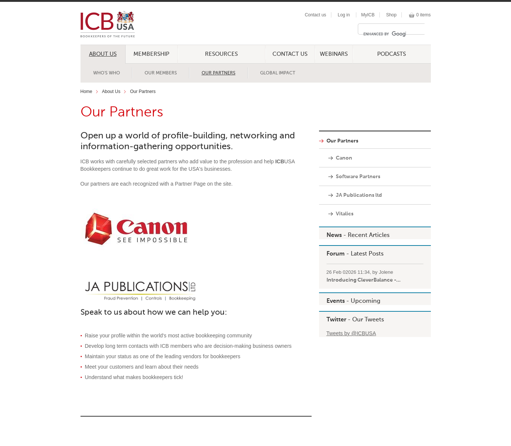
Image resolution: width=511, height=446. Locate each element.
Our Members (161, 73)
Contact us (315, 14)
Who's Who (106, 73)
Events (336, 301)
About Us (103, 54)
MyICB (368, 14)
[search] (384, 33)
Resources (221, 54)
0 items (423, 14)
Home (86, 91)
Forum (336, 254)
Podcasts (391, 54)
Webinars (334, 54)
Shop (391, 14)
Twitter (336, 320)
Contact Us (289, 54)
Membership (151, 54)
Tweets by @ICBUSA (351, 333)
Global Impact (277, 73)
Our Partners (219, 73)
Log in (344, 14)
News (334, 235)
